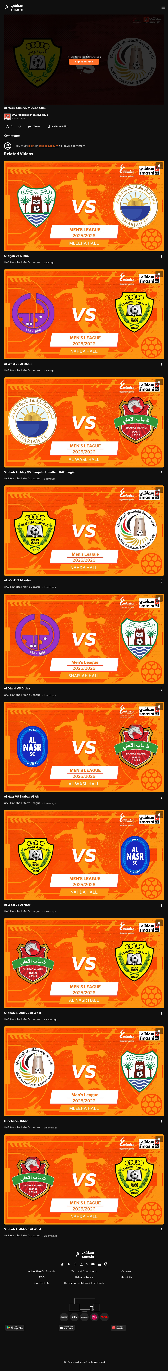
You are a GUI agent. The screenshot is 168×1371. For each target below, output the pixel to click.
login (31, 146)
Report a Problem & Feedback (84, 1283)
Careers (126, 1271)
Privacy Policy (84, 1277)
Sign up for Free (84, 61)
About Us (126, 1277)
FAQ (42, 1277)
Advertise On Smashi (41, 1271)
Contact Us (41, 1283)
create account (49, 146)
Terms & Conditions (84, 1271)
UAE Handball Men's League (30, 115)
